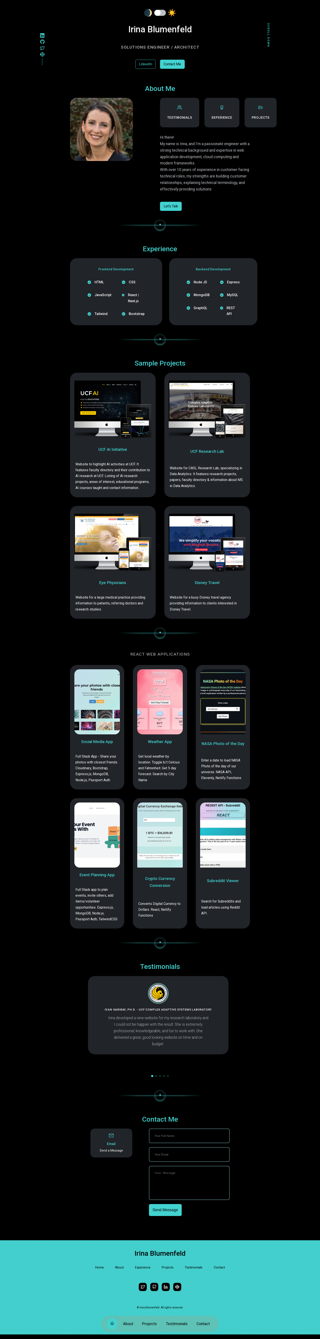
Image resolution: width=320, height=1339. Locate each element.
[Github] (42, 42)
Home (99, 1272)
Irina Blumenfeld (160, 1257)
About (128, 1324)
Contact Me (172, 64)
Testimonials (177, 1324)
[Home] (112, 1324)
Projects (149, 1324)
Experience (142, 1272)
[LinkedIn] (42, 36)
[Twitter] (42, 48)
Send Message (165, 1214)
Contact (203, 1324)
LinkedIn (145, 64)
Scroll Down (268, 35)
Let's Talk (171, 206)
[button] (152, 1076)
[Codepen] (42, 55)
